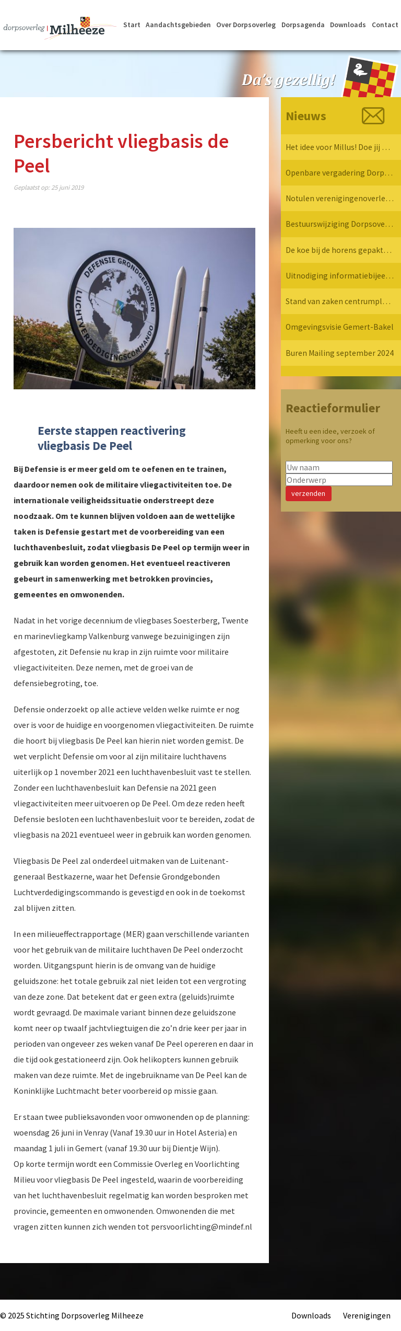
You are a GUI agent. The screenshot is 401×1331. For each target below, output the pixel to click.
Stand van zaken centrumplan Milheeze (340, 304)
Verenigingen (367, 1315)
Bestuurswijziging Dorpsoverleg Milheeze (340, 226)
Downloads (348, 26)
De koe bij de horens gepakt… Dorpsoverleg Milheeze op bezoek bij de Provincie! (340, 252)
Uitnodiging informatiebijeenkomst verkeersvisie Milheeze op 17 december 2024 (340, 278)
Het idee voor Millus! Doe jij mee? (340, 147)
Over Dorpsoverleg (246, 26)
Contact (385, 26)
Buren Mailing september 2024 (340, 356)
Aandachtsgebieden (177, 26)
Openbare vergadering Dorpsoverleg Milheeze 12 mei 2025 (340, 173)
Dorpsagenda (303, 26)
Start (131, 26)
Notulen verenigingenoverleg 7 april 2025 (340, 199)
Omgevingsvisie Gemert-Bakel (340, 330)
